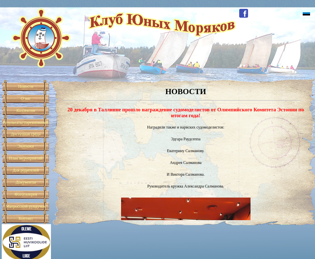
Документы (26, 182)
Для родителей (26, 170)
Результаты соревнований (25, 122)
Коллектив (25, 110)
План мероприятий (26, 158)
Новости (25, 86)
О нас (26, 98)
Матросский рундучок (26, 206)
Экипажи (25, 146)
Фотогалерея (26, 194)
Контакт (25, 218)
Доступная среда (26, 134)
